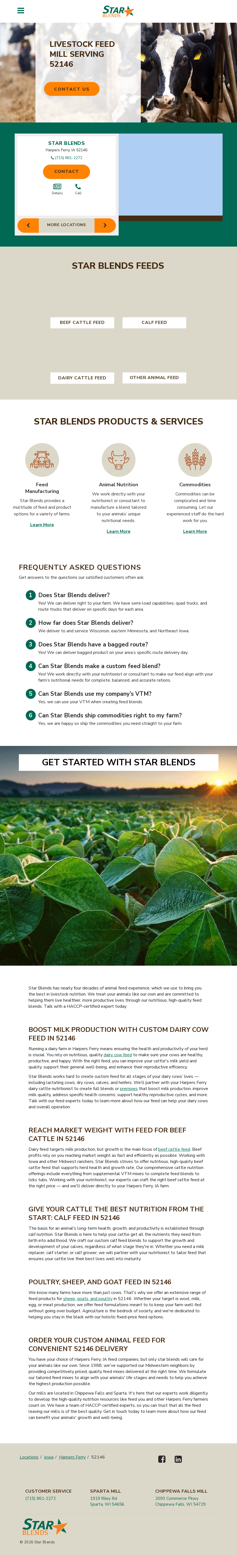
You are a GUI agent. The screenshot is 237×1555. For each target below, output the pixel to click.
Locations (29, 1457)
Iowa (48, 1457)
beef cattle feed (174, 1149)
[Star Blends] (119, 11)
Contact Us (72, 89)
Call (78, 189)
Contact (66, 171)
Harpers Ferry (72, 1457)
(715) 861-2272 (68, 157)
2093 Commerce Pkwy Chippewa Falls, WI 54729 (180, 1501)
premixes (129, 1089)
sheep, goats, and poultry (88, 1299)
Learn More (42, 525)
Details (57, 189)
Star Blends (66, 143)
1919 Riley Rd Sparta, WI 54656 (107, 1501)
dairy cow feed (118, 1055)
